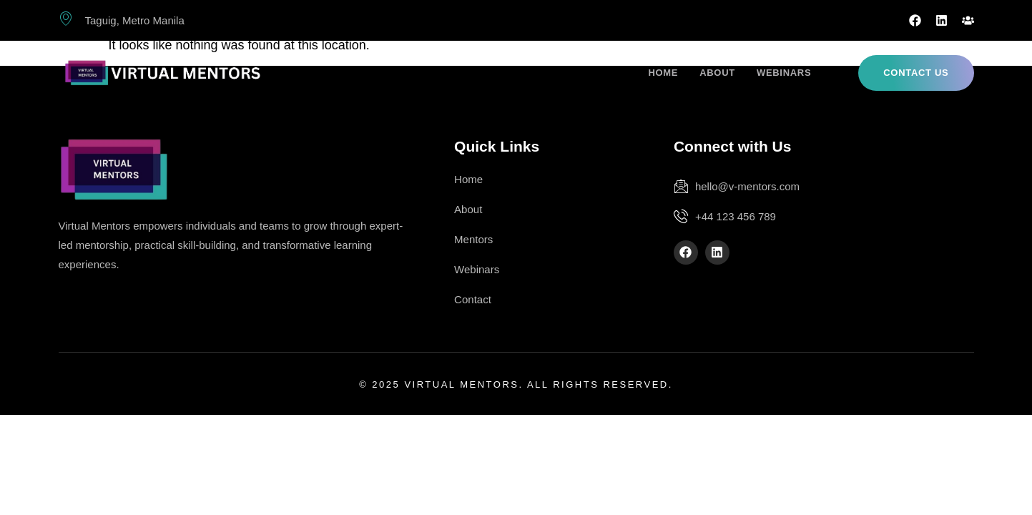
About (717, 72)
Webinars (784, 72)
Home (663, 72)
